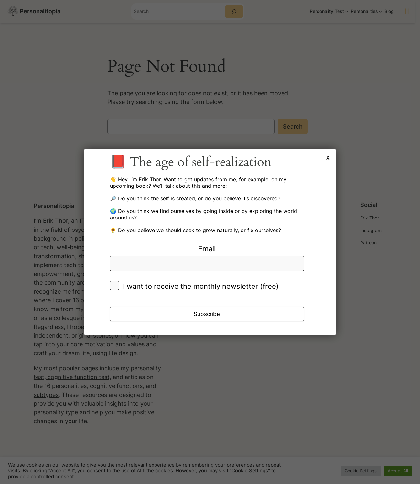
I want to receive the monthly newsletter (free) (201, 286)
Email (207, 248)
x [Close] (328, 157)
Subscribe (207, 314)
